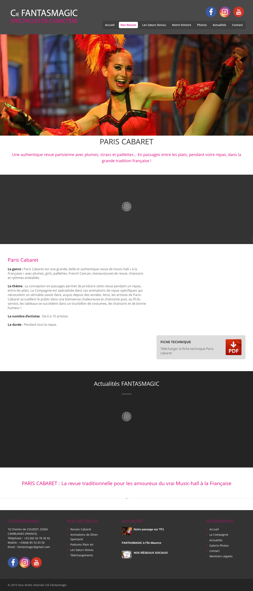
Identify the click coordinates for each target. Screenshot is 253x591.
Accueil (110, 25)
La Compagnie (218, 534)
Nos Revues (128, 25)
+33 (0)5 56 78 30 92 (37, 538)
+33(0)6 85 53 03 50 (32, 542)
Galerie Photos (219, 545)
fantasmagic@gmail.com (33, 547)
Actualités (219, 25)
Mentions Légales (221, 556)
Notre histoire (181, 25)
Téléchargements (81, 555)
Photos (202, 25)
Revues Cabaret (80, 529)
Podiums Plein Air (82, 544)
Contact (237, 25)
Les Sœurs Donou (154, 25)
